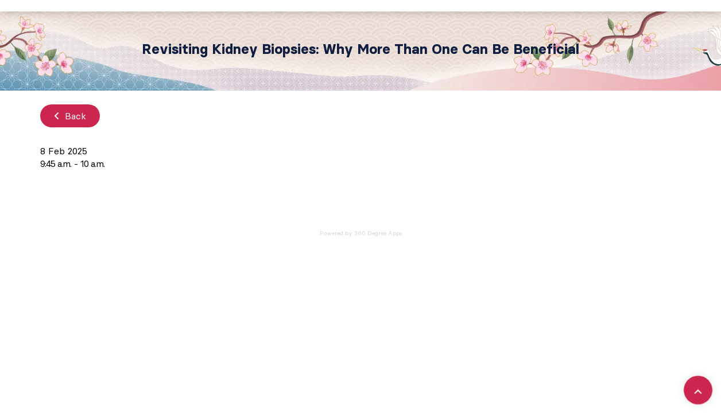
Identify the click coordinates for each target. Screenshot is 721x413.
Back (70, 116)
